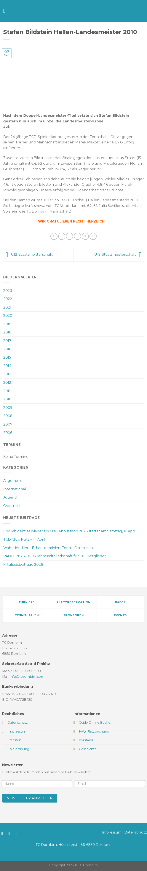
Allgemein (12, 481)
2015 (7, 357)
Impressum (111, 832)
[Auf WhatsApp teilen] (54, 236)
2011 (6, 391)
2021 (7, 307)
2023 (7, 291)
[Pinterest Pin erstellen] (85, 236)
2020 (7, 316)
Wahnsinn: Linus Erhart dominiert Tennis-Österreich (48, 548)
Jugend (10, 497)
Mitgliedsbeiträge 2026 (23, 564)
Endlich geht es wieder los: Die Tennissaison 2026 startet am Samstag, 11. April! (69, 531)
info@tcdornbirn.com (27, 677)
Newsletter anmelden (30, 798)
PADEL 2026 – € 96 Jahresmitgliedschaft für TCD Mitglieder (54, 556)
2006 (7, 433)
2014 (7, 366)
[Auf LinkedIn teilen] (93, 236)
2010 (7, 399)
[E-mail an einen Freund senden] (77, 236)
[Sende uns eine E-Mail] (17, 833)
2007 (7, 424)
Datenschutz (135, 832)
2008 (8, 416)
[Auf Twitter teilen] (69, 236)
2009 (7, 408)
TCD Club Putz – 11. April (24, 539)
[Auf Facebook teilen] (61, 236)
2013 (7, 374)
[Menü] (5, 10)
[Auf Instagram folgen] (10, 833)
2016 (7, 349)
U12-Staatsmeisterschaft (28, 254)
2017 (7, 341)
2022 (7, 299)
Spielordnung (18, 749)
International (14, 489)
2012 (7, 382)
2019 (7, 324)
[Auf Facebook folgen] (3, 833)
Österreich (12, 506)
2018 (7, 332)
